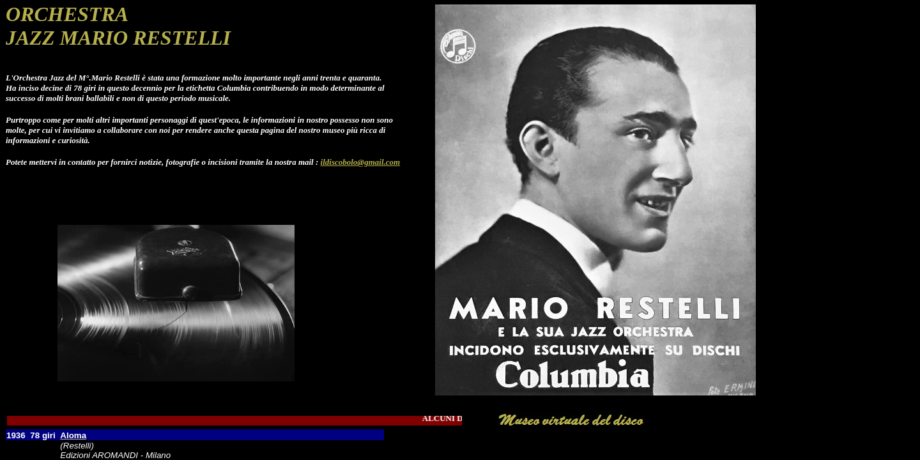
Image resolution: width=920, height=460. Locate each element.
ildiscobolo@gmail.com (361, 162)
